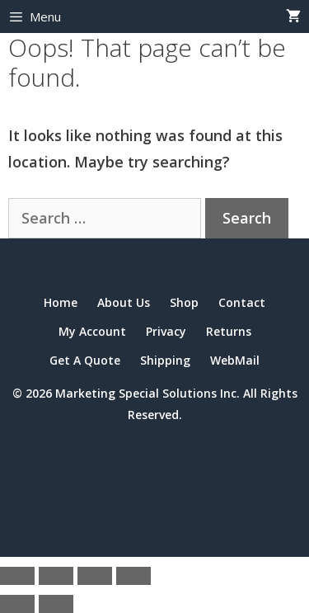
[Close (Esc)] (133, 576)
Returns (228, 331)
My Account (92, 331)
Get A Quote (84, 360)
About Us (123, 302)
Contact (241, 302)
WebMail (235, 360)
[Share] (94, 576)
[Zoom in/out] (17, 576)
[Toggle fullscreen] (56, 576)
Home (60, 302)
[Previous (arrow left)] (17, 604)
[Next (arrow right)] (56, 604)
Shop (184, 302)
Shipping (165, 360)
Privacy (166, 331)
